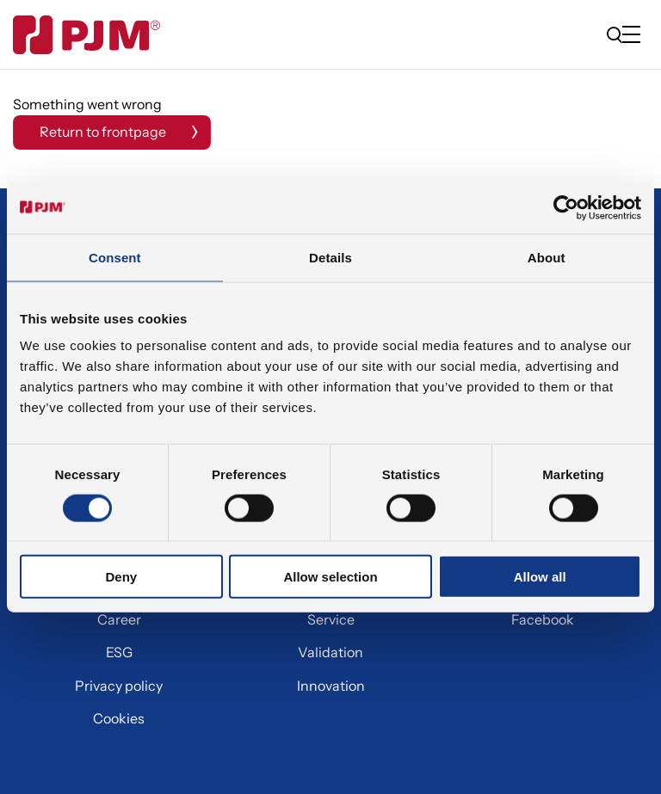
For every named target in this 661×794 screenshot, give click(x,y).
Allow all (540, 576)
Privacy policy (119, 685)
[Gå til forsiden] (86, 34)
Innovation (331, 685)
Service (331, 619)
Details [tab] (330, 256)
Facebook (542, 619)
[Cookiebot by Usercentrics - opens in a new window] (566, 207)
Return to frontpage (103, 131)
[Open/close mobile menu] (635, 36)
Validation (330, 652)
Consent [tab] (115, 256)
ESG (119, 652)
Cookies (119, 718)
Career (119, 619)
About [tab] (546, 256)
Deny (121, 576)
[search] (614, 34)
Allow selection (330, 576)
